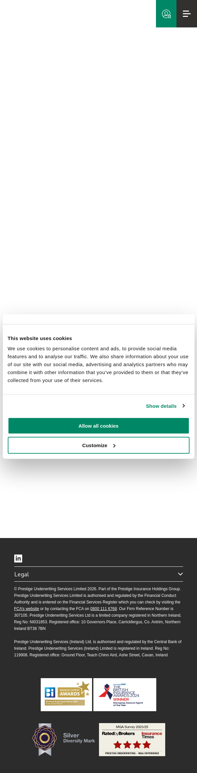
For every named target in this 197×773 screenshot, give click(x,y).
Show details (161, 405)
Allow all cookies (98, 426)
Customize (98, 445)
